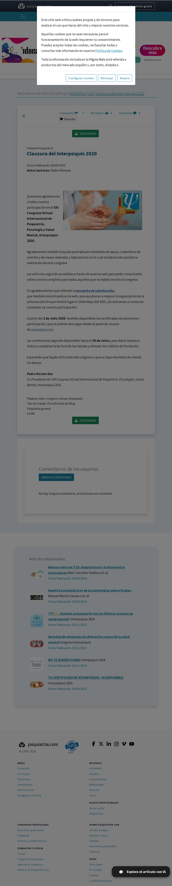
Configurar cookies (81, 78)
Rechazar (107, 78)
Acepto (125, 78)
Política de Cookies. (109, 51)
